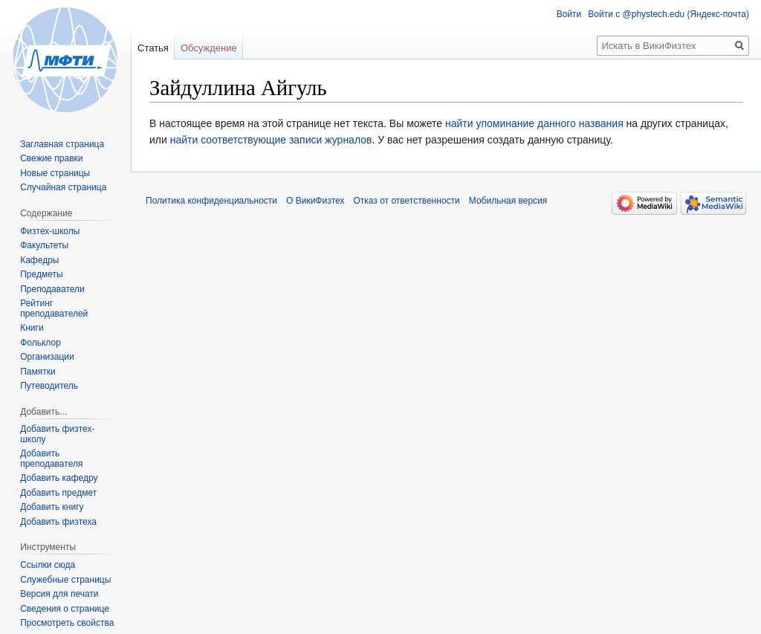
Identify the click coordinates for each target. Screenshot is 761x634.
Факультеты (44, 245)
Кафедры (39, 260)
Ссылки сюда (47, 565)
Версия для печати (59, 594)
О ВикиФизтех (315, 200)
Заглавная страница (62, 144)
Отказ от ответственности (406, 200)
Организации (47, 357)
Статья (153, 48)
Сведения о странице (64, 609)
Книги (31, 328)
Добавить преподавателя (51, 458)
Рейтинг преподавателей (54, 308)
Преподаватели (52, 289)
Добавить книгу (51, 507)
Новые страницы (55, 173)
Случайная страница (63, 187)
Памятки (38, 371)
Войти (569, 14)
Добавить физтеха (58, 522)
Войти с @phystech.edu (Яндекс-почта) (668, 14)
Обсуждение (209, 48)
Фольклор (40, 342)
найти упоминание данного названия (534, 123)
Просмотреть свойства (67, 623)
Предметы (41, 274)
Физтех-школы (50, 231)
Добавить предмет (58, 493)
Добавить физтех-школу (57, 434)
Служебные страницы (65, 580)
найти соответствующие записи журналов (271, 140)
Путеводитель (49, 386)
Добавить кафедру (58, 478)
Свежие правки (51, 158)
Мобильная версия (508, 200)
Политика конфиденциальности (211, 200)
